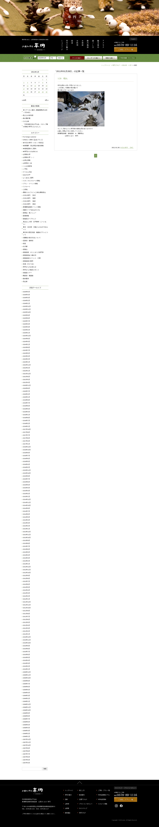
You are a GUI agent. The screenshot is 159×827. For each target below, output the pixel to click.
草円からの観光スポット (31, 270)
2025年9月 (26, 315)
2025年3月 (26, 327)
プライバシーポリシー (85, 804)
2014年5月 (26, 517)
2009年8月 (26, 681)
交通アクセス (83, 799)
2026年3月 (26, 297)
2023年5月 (26, 353)
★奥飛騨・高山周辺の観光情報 (33, 145)
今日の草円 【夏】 (29, 198)
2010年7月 (26, 651)
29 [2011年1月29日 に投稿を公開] (43, 92)
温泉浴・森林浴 (28, 240)
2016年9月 (26, 452)
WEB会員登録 (102, 799)
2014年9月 (26, 508)
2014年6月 (26, 514)
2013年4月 (26, 555)
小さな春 (26, 121)
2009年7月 (26, 684)
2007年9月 (26, 748)
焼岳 (24, 243)
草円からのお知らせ (29, 267)
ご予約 (25, 169)
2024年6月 (26, 338)
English (133, 39)
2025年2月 (26, 330)
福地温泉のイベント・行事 (32, 258)
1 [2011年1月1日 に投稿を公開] (42, 79)
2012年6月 (26, 584)
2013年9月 (26, 540)
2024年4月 (26, 341)
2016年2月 (26, 467)
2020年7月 (26, 391)
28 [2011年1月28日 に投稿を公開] (39, 92)
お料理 (67, 804)
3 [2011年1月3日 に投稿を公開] (23, 82)
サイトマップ (83, 808)
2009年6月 (26, 686)
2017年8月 (26, 432)
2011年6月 (26, 619)
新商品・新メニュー (29, 213)
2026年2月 (26, 300)
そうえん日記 (27, 172)
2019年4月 (26, 412)
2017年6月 (26, 438)
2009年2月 (26, 698)
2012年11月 (27, 569)
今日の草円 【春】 (29, 201)
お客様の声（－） (29, 157)
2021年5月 (26, 379)
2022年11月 (27, 365)
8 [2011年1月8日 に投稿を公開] (42, 82)
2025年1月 (26, 333)
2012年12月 (27, 567)
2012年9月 (26, 575)
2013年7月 (26, 546)
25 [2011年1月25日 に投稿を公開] (27, 92)
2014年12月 (27, 499)
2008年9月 (26, 713)
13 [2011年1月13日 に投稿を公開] (35, 86)
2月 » (46, 100)
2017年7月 (26, 435)
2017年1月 (26, 444)
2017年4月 (26, 441)
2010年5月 (26, 657)
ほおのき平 (26, 175)
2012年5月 (26, 587)
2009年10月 (27, 678)
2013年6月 (26, 549)
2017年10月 (27, 429)
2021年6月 (26, 376)
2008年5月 (26, 725)
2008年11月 (27, 707)
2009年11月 (27, 675)
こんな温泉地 (27, 166)
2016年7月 (26, 455)
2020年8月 (26, 388)
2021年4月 (26, 382)
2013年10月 (27, 537)
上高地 (25, 189)
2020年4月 (26, 394)
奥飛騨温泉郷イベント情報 (32, 207)
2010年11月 (27, 640)
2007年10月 (27, 745)
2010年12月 (27, 637)
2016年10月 (27, 450)
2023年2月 (26, 359)
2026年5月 (26, 292)
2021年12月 (27, 373)
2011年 (123, 65)
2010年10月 (27, 643)
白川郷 (25, 246)
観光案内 (81, 795)
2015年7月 (26, 479)
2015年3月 (26, 490)
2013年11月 (27, 534)
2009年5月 (26, 689)
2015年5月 (26, 485)
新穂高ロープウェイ (29, 219)
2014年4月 (26, 520)
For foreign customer (29, 137)
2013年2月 (26, 561)
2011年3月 (26, 628)
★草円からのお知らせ (30, 151)
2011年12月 (27, 602)
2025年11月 (27, 309)
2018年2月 (26, 423)
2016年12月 (27, 447)
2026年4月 (26, 294)
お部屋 (67, 808)
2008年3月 (26, 730)
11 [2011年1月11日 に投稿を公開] (27, 86)
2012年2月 (26, 596)
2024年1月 (26, 344)
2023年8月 (26, 347)
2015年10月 (27, 473)
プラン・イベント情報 (30, 183)
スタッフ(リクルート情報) (31, 180)
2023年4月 (26, 356)
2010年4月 (26, 660)
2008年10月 (27, 710)
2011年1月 (26, 634)
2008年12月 (27, 704)
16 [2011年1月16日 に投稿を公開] (46, 86)
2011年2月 (26, 631)
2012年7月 (26, 581)
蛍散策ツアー (27, 273)
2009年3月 (26, 695)
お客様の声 (26, 154)
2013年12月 (27, 531)
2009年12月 (27, 672)
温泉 (66, 799)
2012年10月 (27, 572)
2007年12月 (27, 739)
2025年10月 (27, 312)
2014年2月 (26, 526)
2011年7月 (26, 616)
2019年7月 (26, 403)
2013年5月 (26, 552)
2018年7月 (26, 420)
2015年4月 (26, 488)
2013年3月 (26, 558)
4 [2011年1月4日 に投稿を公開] (27, 82)
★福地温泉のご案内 (29, 148)
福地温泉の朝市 (28, 261)
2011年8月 (26, 613)
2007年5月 (26, 760)
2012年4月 (26, 590)
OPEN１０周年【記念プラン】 (33, 140)
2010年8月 (26, 648)
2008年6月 (26, 722)
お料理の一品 (27, 163)
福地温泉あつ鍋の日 (29, 255)
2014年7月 (26, 511)
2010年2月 (26, 666)
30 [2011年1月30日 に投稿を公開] (46, 92)
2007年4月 (26, 763)
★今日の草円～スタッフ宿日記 (33, 143)
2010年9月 (26, 646)
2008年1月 (26, 736)
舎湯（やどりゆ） (29, 264)
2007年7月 (26, 754)
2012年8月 (26, 578)
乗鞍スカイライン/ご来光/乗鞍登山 (34, 192)
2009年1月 (26, 701)
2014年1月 (26, 529)
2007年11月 (27, 742)
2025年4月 (26, 324)
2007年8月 (26, 751)
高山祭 (25, 281)
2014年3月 (26, 523)
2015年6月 (26, 482)
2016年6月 (26, 458)
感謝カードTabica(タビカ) (31, 210)
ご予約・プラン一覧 (104, 790)
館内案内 (26, 278)
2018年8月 (26, 417)
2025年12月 (27, 306)
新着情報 (26, 216)
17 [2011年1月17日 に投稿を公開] (24, 89)
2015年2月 (26, 493)
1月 (129, 65)
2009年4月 (26, 692)
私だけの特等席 (28, 115)
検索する (60, 58)
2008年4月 (26, 727)
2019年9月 (26, 400)
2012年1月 (26, 599)
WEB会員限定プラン (104, 795)
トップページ (105, 65)
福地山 (25, 249)
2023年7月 (26, 350)
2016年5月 (26, 461)
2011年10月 (27, 608)
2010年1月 (26, 669)
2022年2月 (26, 368)
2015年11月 (27, 470)
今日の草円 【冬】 (127, 147)
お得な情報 (26, 160)
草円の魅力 (68, 795)
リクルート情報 (102, 804)
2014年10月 (27, 505)
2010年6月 (26, 654)
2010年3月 (26, 663)
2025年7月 (26, 321)
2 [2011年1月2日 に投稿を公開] (46, 79)
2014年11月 (27, 502)
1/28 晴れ (63, 78)
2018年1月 (26, 426)
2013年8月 (26, 543)
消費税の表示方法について (32, 237)
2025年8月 (26, 318)
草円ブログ (115, 65)
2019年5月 (26, 409)
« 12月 (24, 100)
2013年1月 (26, 564)
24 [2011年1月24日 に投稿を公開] (24, 92)
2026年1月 (26, 303)
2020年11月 (27, 385)
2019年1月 (26, 414)
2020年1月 (26, 397)
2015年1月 (26, 496)
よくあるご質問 (28, 178)
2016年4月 (26, 464)
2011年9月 (26, 610)
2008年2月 (26, 733)
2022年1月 (26, 371)
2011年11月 (27, 605)
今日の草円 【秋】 (29, 204)
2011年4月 (26, 625)
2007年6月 (26, 757)
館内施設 (67, 813)
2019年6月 (26, 406)
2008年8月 (26, 716)
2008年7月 (26, 719)
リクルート (26, 186)
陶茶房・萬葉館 (28, 275)
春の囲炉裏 (26, 118)
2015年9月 (26, 476)
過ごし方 (81, 790)
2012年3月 (26, 593)
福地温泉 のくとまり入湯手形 (33, 252)
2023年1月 (26, 362)
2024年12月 (27, 335)
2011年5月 (26, 622)
